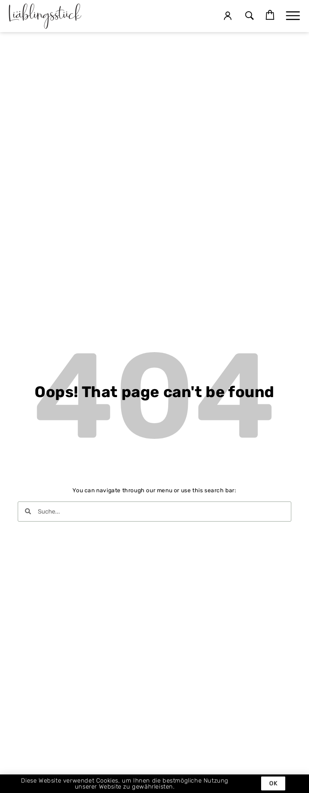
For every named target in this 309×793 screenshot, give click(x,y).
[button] (249, 16)
